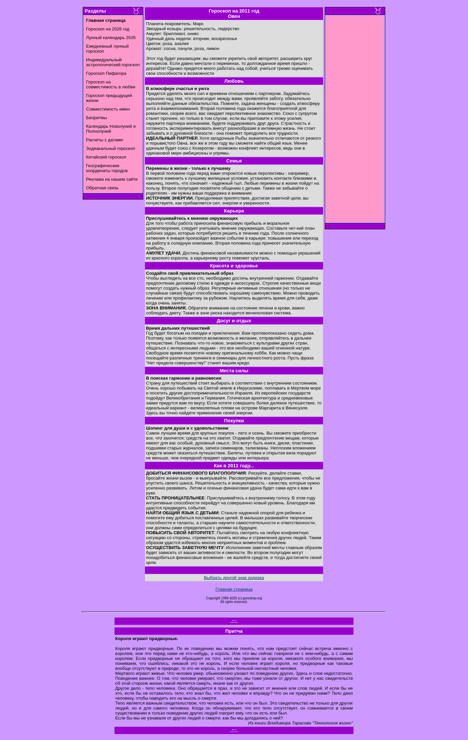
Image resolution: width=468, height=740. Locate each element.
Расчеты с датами (104, 139)
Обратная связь (102, 187)
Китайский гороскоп (106, 157)
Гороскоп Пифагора (106, 73)
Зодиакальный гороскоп (110, 148)
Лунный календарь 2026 (111, 37)
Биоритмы (96, 117)
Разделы (95, 11)
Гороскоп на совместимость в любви (110, 84)
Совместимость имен (108, 109)
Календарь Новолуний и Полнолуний (111, 129)
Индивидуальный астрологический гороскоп (113, 62)
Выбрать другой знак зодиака (234, 577)
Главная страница (234, 589)
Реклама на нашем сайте (112, 179)
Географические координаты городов (107, 168)
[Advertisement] (355, 121)
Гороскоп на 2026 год (107, 28)
